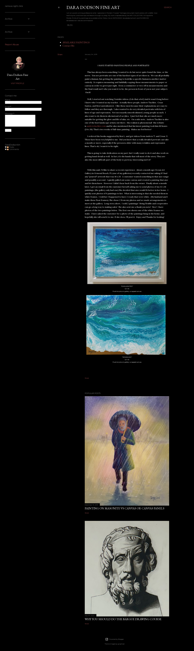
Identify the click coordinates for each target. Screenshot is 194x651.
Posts (10, 147)
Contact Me (68, 45)
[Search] (168, 7)
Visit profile (17, 83)
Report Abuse (12, 44)
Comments (13, 149)
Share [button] (60, 54)
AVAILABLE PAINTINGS (76, 42)
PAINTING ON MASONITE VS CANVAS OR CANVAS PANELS (124, 508)
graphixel (121, 644)
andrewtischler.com (96, 126)
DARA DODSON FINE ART (93, 7)
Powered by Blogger (114, 639)
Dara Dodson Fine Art (17, 77)
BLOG (70, 25)
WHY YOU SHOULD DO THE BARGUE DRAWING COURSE (123, 619)
